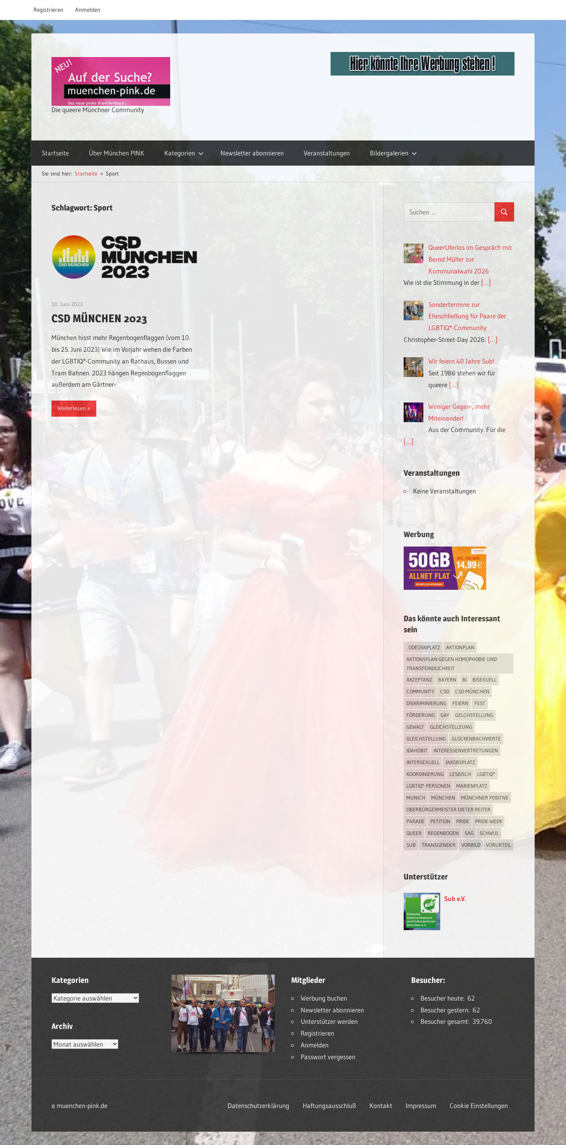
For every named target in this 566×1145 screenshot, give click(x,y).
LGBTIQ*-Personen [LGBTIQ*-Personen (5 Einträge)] (428, 786)
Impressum (421, 1105)
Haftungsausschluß (329, 1105)
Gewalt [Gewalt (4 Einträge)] (415, 727)
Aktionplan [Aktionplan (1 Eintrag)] (460, 647)
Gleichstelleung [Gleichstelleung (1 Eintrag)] (451, 727)
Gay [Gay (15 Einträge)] (445, 715)
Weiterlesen (71, 408)
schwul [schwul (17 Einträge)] (489, 833)
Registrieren (48, 9)
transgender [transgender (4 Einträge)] (439, 845)
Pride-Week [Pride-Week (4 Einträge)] (488, 821)
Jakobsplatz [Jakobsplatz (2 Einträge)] (460, 762)
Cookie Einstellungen (479, 1105)
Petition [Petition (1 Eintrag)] (440, 821)
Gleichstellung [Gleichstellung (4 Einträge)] (426, 738)
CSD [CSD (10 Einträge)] (444, 691)
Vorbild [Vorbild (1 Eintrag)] (470, 845)
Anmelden (87, 9)
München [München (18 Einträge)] (443, 797)
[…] (486, 282)
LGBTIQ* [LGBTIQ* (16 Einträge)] (486, 774)
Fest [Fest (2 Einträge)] (479, 703)
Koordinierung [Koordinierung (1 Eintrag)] (425, 774)
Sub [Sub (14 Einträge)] (411, 845)
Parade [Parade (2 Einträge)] (415, 821)
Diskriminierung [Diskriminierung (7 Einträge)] (426, 703)
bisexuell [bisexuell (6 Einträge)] (484, 679)
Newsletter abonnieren (252, 153)
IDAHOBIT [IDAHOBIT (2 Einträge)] (417, 750)
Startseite (55, 153)
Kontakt (380, 1105)
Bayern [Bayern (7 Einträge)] (447, 679)
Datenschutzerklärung (258, 1105)
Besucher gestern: (446, 1010)
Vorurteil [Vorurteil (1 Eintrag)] (498, 845)
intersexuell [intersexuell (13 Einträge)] (422, 762)
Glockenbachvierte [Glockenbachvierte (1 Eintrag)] (476, 738)
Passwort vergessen (328, 1057)
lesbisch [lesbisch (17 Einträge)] (460, 774)
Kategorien (184, 153)
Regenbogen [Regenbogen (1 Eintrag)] (443, 833)
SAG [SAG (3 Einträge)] (469, 833)
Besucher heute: (444, 998)
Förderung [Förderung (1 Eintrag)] (420, 715)
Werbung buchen (324, 998)
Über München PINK (116, 153)
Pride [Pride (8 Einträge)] (462, 821)
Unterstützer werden (329, 1021)
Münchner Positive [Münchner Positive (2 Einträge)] (485, 797)
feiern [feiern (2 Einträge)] (460, 703)
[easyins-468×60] (423, 73)
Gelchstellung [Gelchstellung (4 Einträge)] (474, 715)
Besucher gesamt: (446, 1021)
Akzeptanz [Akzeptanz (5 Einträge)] (419, 679)
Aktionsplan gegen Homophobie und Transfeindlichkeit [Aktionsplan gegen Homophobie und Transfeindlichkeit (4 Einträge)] (451, 663)
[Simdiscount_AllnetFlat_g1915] (445, 587)
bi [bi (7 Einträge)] (464, 679)
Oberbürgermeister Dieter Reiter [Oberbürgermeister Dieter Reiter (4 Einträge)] (448, 809)
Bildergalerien (393, 153)
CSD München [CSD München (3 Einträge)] (472, 691)
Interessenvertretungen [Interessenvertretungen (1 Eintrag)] (466, 750)
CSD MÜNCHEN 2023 (99, 318)
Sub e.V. (455, 898)
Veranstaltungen (327, 153)
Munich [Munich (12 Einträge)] (415, 797)
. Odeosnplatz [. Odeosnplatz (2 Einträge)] (423, 647)
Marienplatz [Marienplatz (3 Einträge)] (471, 786)
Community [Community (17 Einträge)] (420, 691)
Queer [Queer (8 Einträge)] (414, 833)
